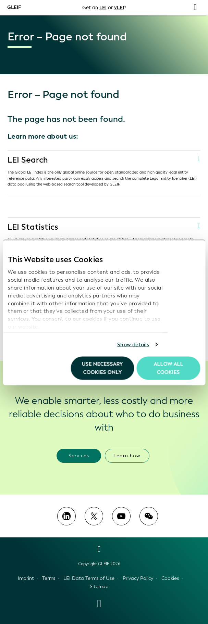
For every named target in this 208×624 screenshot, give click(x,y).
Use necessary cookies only (102, 367)
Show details (133, 344)
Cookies (170, 578)
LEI (102, 7)
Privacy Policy (138, 578)
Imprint (26, 578)
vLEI (119, 7)
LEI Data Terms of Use (88, 578)
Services (79, 455)
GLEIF (14, 7)
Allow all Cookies (168, 367)
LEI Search (28, 159)
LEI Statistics (33, 226)
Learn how (126, 455)
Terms (48, 578)
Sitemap (99, 586)
